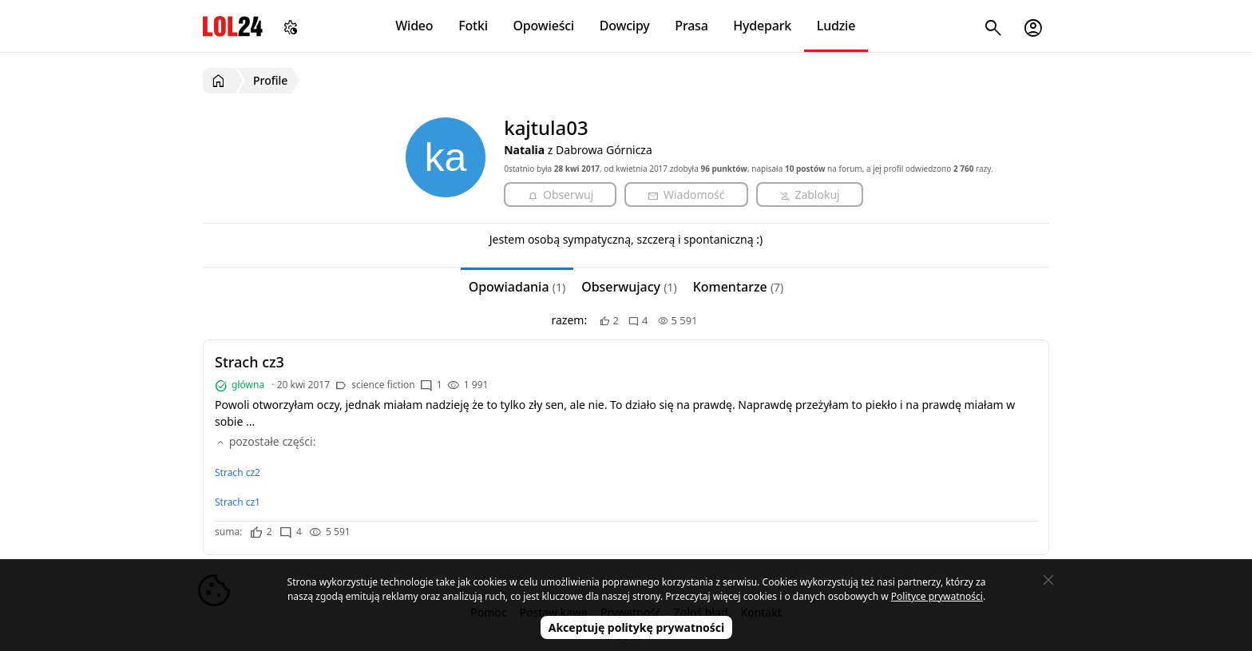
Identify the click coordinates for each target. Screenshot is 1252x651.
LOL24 (233, 26)
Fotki (473, 25)
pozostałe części (264, 441)
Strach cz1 (237, 502)
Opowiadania (517, 287)
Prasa (691, 25)
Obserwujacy (629, 287)
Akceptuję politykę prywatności (637, 627)
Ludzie (836, 25)
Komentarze (738, 287)
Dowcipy (625, 25)
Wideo (414, 25)
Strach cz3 (249, 361)
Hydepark (762, 25)
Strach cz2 (237, 472)
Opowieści (544, 25)
